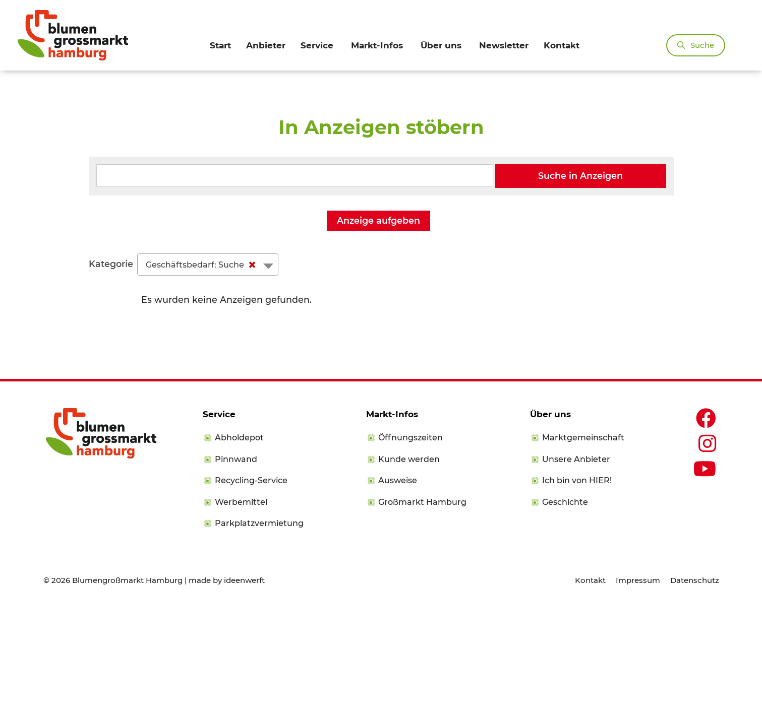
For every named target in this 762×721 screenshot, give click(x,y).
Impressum (638, 694)
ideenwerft (244, 694)
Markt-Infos (377, 45)
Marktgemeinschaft (583, 552)
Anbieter (265, 45)
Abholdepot (239, 552)
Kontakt (561, 45)
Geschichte (565, 616)
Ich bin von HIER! (577, 595)
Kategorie (111, 378)
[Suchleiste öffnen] (695, 45)
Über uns (441, 45)
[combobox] (207, 378)
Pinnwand (236, 573)
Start (220, 45)
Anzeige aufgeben (378, 334)
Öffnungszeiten (410, 552)
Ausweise (397, 595)
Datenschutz (694, 694)
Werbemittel (241, 616)
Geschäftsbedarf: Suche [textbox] (203, 379)
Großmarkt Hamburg (422, 616)
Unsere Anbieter (576, 573)
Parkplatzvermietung (259, 637)
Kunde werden (409, 573)
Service (317, 45)
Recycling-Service (251, 595)
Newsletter (504, 45)
